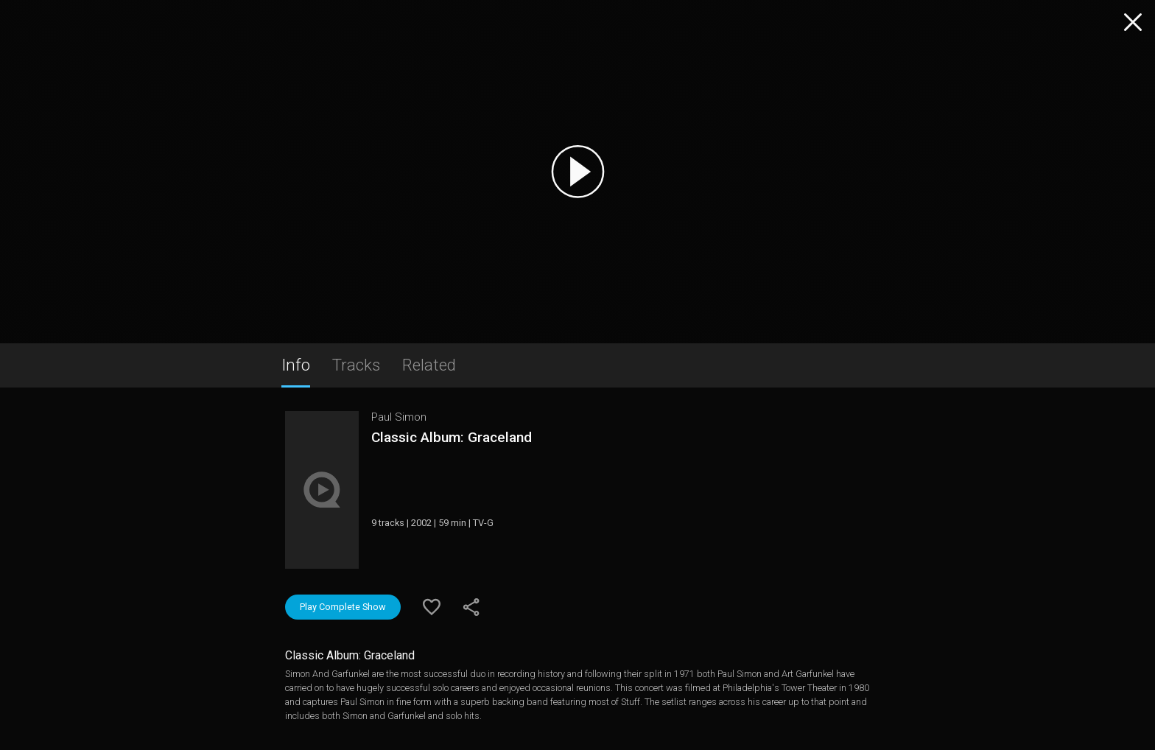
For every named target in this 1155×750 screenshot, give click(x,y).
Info (295, 364)
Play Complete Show (343, 606)
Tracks (356, 364)
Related (429, 364)
